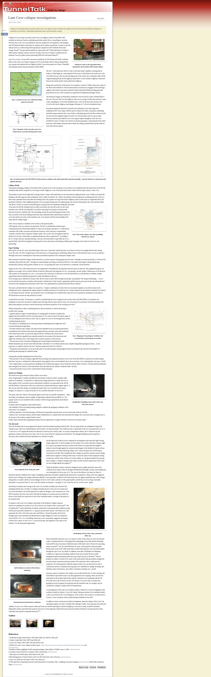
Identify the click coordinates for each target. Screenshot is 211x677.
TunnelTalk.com (57, 674)
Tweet (3, 31)
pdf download (13, 647)
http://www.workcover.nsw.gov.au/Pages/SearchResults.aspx (63, 645)
